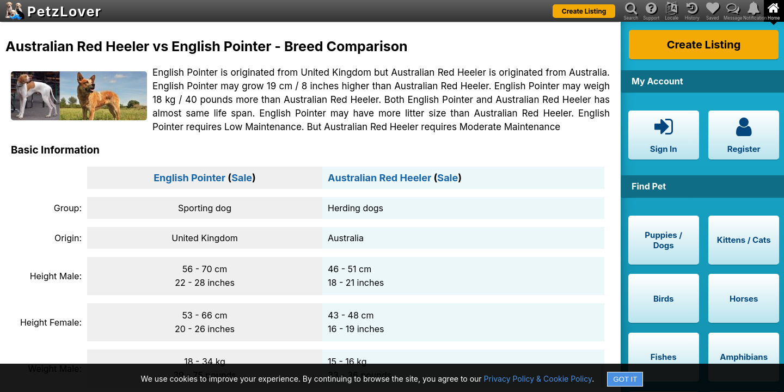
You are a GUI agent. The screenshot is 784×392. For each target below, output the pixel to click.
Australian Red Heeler (379, 177)
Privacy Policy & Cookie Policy (538, 378)
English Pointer (189, 177)
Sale (241, 177)
